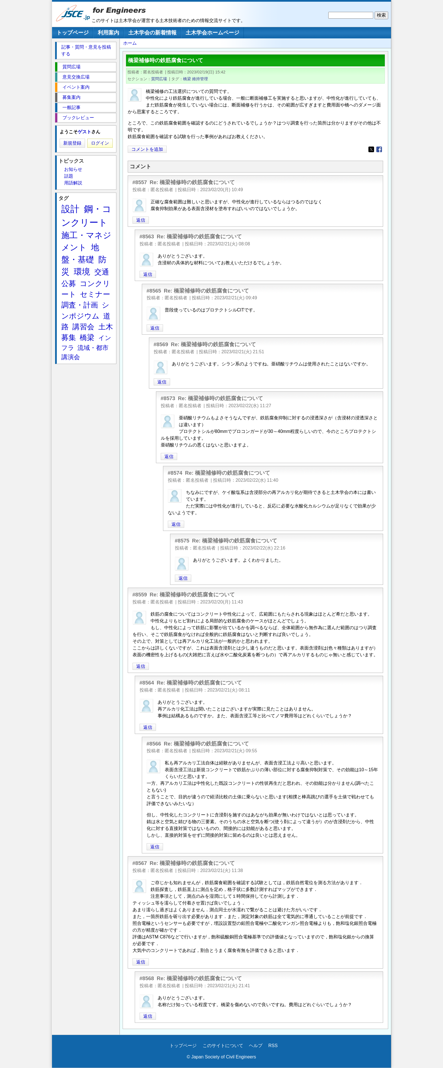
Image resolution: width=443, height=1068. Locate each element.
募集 (68, 337)
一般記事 (71, 107)
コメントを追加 (147, 149)
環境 (82, 271)
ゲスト (84, 131)
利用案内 (108, 33)
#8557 (140, 182)
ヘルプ (255, 1045)
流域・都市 (92, 347)
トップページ (73, 33)
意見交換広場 (76, 77)
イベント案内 (76, 87)
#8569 (161, 344)
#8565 (154, 291)
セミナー (95, 294)
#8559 (140, 595)
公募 (68, 283)
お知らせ (73, 169)
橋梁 (187, 79)
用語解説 (73, 182)
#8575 (182, 541)
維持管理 (200, 79)
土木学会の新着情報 (152, 33)
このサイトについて (223, 1045)
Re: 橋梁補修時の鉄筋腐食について (192, 182)
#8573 (168, 398)
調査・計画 (79, 305)
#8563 (147, 236)
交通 (101, 272)
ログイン (100, 143)
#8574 (175, 473)
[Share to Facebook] (379, 149)
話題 (68, 176)
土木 (105, 327)
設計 (70, 209)
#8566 (154, 744)
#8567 (140, 863)
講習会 (83, 327)
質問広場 (159, 79)
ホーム (130, 43)
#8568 (147, 978)
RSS (273, 1045)
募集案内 (71, 97)
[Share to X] (371, 149)
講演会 (70, 357)
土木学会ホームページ (212, 33)
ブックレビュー (78, 117)
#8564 (147, 683)
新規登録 (72, 143)
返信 (140, 220)
